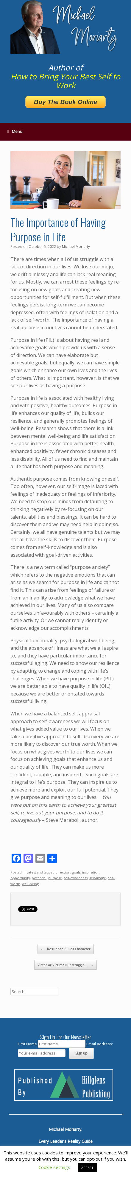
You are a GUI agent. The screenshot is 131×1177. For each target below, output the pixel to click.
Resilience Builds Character (66, 949)
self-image (97, 878)
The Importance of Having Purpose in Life (58, 229)
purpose (55, 878)
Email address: (99, 1044)
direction (62, 872)
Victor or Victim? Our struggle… (65, 965)
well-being (30, 884)
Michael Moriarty (76, 246)
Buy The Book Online (65, 101)
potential (39, 878)
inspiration (90, 872)
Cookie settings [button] (54, 1167)
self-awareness (76, 878)
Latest (31, 872)
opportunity (20, 878)
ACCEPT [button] (87, 1167)
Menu (14, 132)
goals (76, 872)
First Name (27, 1044)
